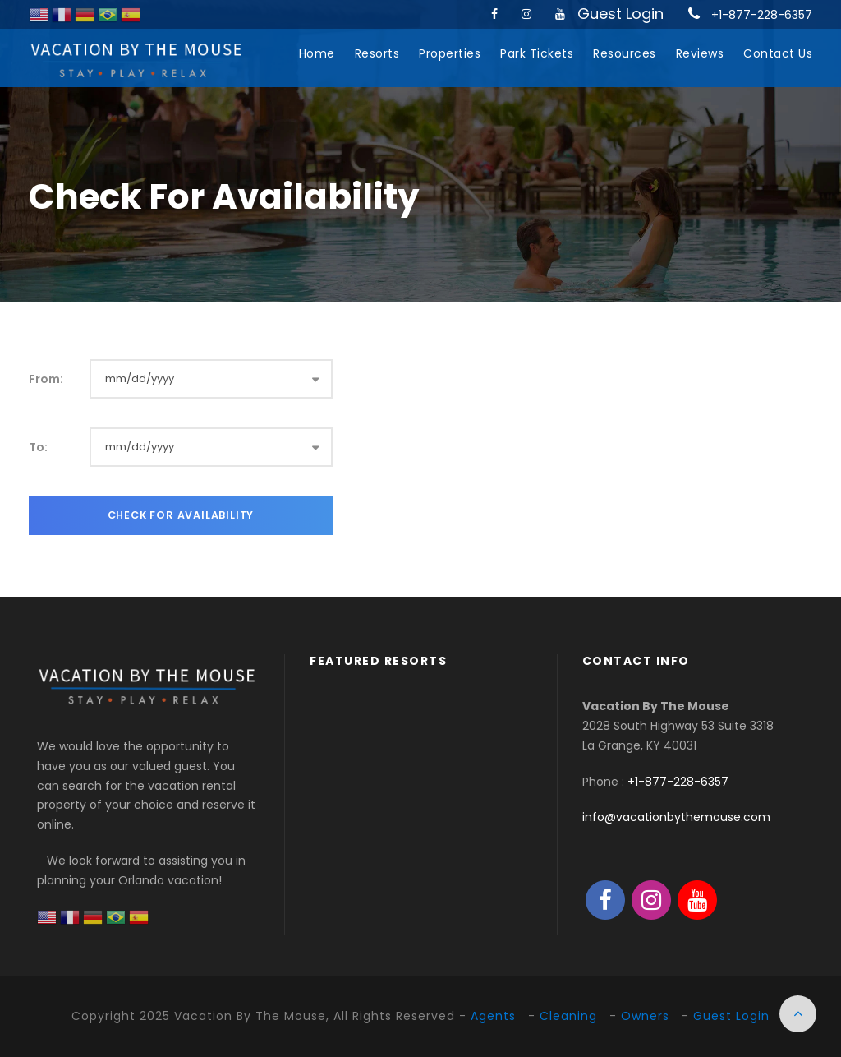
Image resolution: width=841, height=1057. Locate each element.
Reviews (700, 53)
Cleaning (568, 1016)
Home (317, 53)
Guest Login (620, 13)
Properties (449, 53)
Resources (624, 53)
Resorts (377, 53)
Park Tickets (536, 53)
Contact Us (777, 53)
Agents (493, 1016)
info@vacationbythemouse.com (676, 817)
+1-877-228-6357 (761, 15)
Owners (645, 1016)
